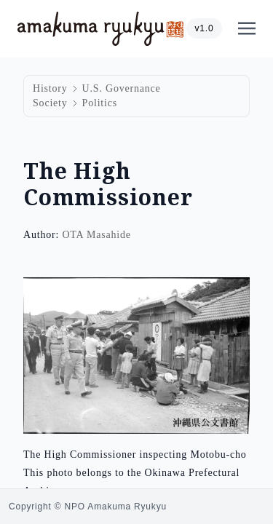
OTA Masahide (96, 234)
